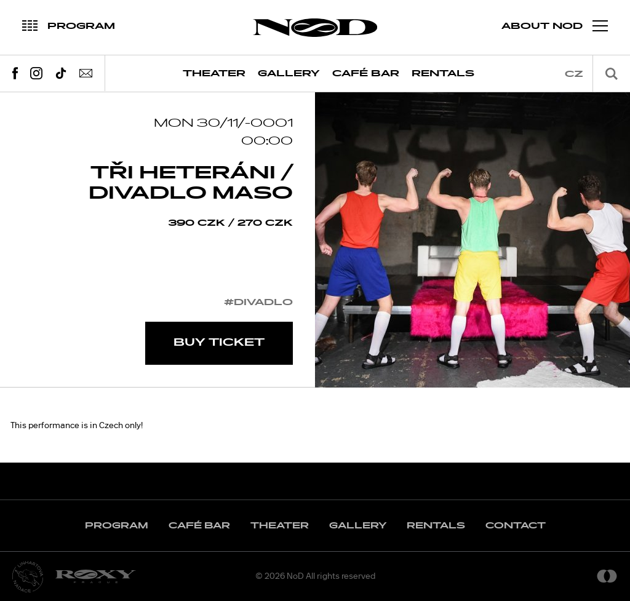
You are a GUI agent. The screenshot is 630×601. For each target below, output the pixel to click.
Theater (214, 73)
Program (116, 525)
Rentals (443, 73)
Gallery (289, 73)
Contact (515, 525)
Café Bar (365, 73)
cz (574, 74)
